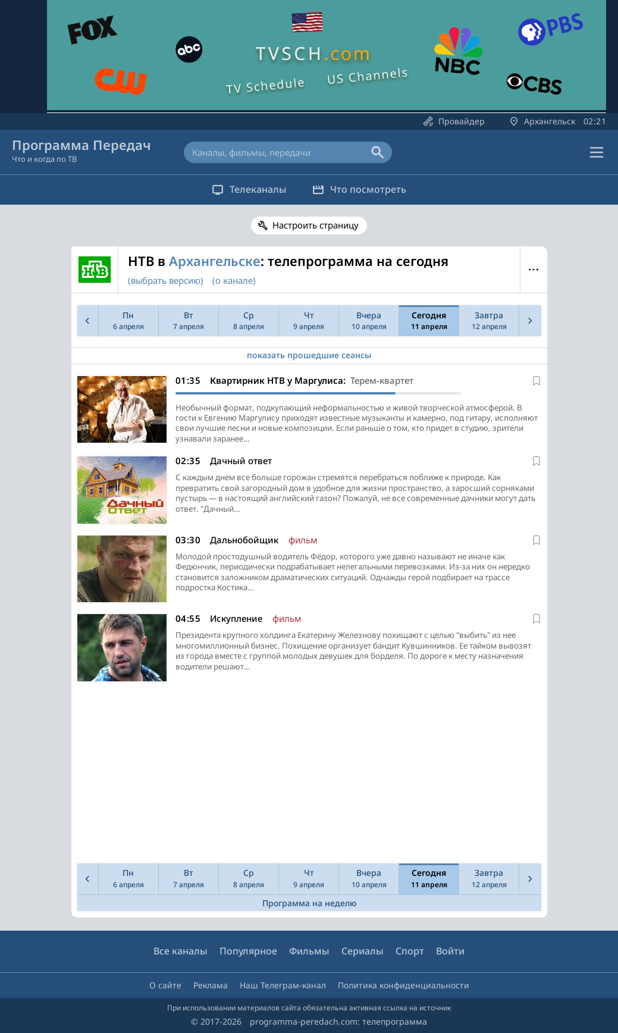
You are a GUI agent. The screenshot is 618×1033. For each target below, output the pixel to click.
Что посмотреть (365, 189)
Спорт (410, 951)
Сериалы (362, 951)
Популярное (248, 951)
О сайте (165, 985)
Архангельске (215, 261)
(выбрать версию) (165, 280)
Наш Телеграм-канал (283, 985)
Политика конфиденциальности (403, 985)
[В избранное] (536, 381)
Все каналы (180, 951)
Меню (533, 269)
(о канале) (234, 280)
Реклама (210, 985)
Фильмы (309, 951)
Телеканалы (244, 189)
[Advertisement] (306, 777)
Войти (450, 951)
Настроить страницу (315, 225)
